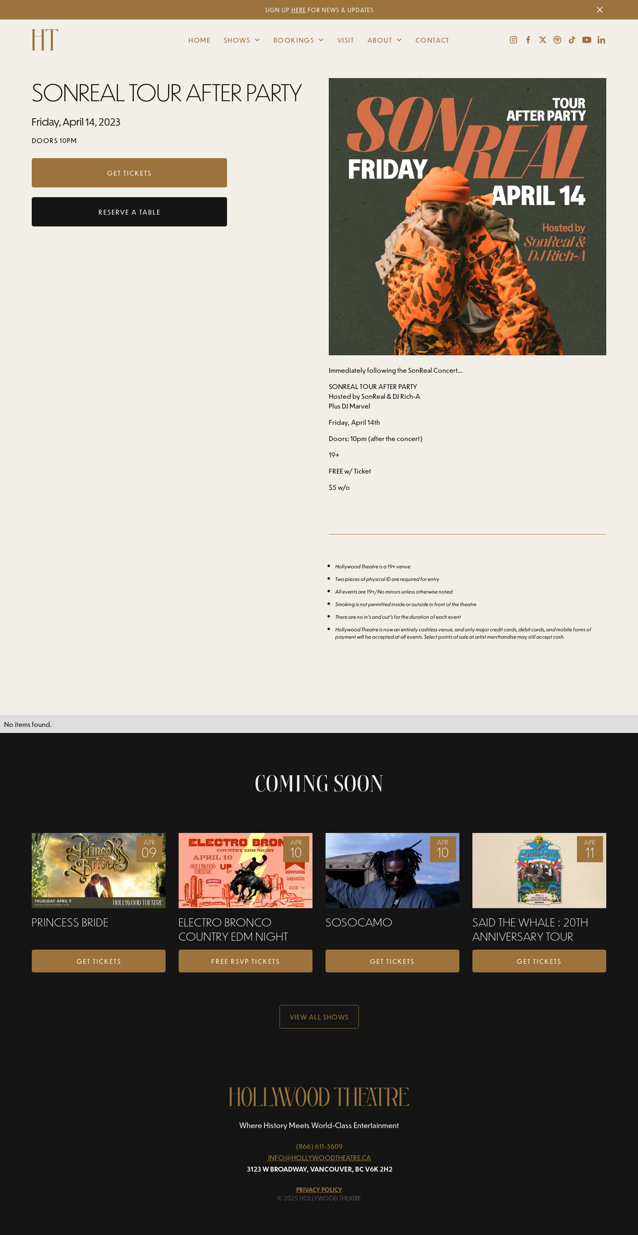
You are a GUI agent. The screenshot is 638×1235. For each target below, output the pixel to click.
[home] (92, 39)
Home (199, 39)
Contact (432, 39)
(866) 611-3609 (319, 1146)
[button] (242, 40)
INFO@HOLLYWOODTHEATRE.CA (319, 1157)
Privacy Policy (319, 1190)
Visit (345, 39)
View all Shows (319, 1016)
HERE (298, 10)
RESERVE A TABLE (129, 211)
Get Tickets (98, 961)
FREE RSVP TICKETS (245, 961)
